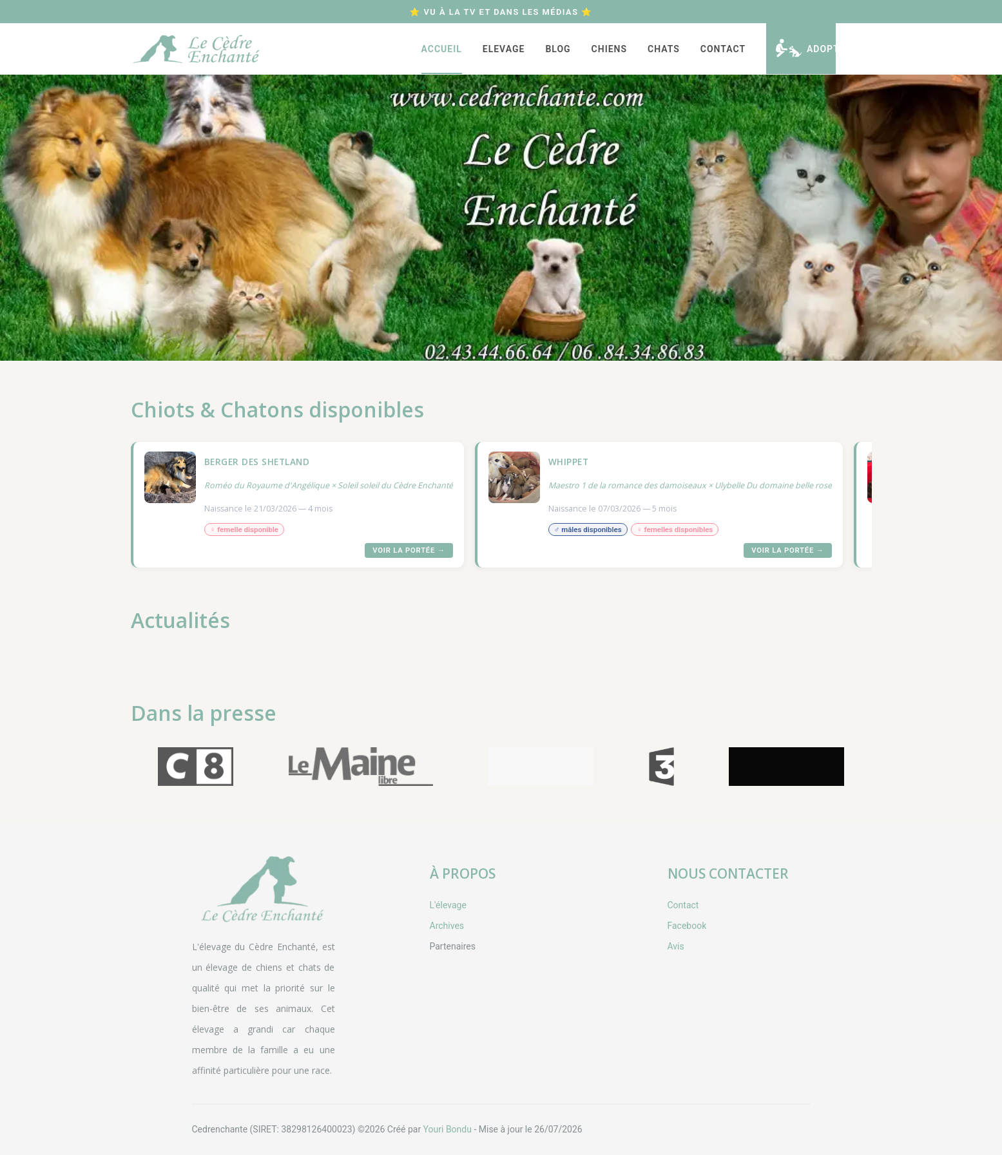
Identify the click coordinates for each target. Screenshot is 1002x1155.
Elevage (504, 49)
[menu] (566, 48)
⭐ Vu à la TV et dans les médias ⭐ (500, 12)
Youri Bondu (447, 1129)
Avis (676, 946)
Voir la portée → (408, 550)
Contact (723, 49)
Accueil (441, 49)
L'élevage (448, 905)
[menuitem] (441, 48)
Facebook (687, 926)
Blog (557, 49)
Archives (447, 926)
